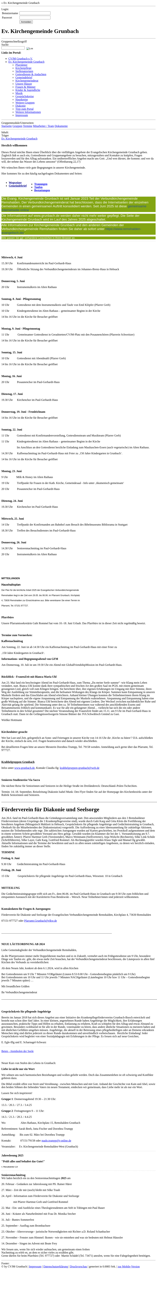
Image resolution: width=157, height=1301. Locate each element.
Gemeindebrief (23, 77)
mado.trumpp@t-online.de (56, 1140)
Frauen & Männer (25, 86)
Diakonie (20, 105)
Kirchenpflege (23, 68)
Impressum (21, 115)
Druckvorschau (78, 1266)
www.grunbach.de (24, 767)
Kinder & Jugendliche (27, 90)
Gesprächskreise (24, 96)
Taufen (38, 187)
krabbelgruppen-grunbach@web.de (80, 767)
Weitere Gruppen (25, 102)
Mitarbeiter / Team (43, 126)
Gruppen (17, 126)
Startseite (6, 126)
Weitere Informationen (28, 112)
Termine (27, 126)
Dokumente (61, 126)
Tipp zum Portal (24, 108)
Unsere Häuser (23, 83)
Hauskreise (21, 99)
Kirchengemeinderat (26, 80)
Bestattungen (42, 190)
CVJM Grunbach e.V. (20, 58)
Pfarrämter (21, 64)
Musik (19, 93)
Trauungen (40, 184)
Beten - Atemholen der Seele (17, 1051)
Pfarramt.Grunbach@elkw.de (40, 920)
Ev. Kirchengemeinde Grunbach (26, 61)
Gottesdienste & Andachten (30, 74)
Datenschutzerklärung (55, 1266)
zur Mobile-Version (129, 1266)
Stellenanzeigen (24, 71)
